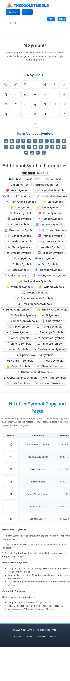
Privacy (18, 636)
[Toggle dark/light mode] (62, 12)
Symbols (13, 12)
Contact (41, 636)
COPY (50, 19)
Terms (29, 636)
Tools (27, 12)
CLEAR (62, 19)
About (53, 636)
